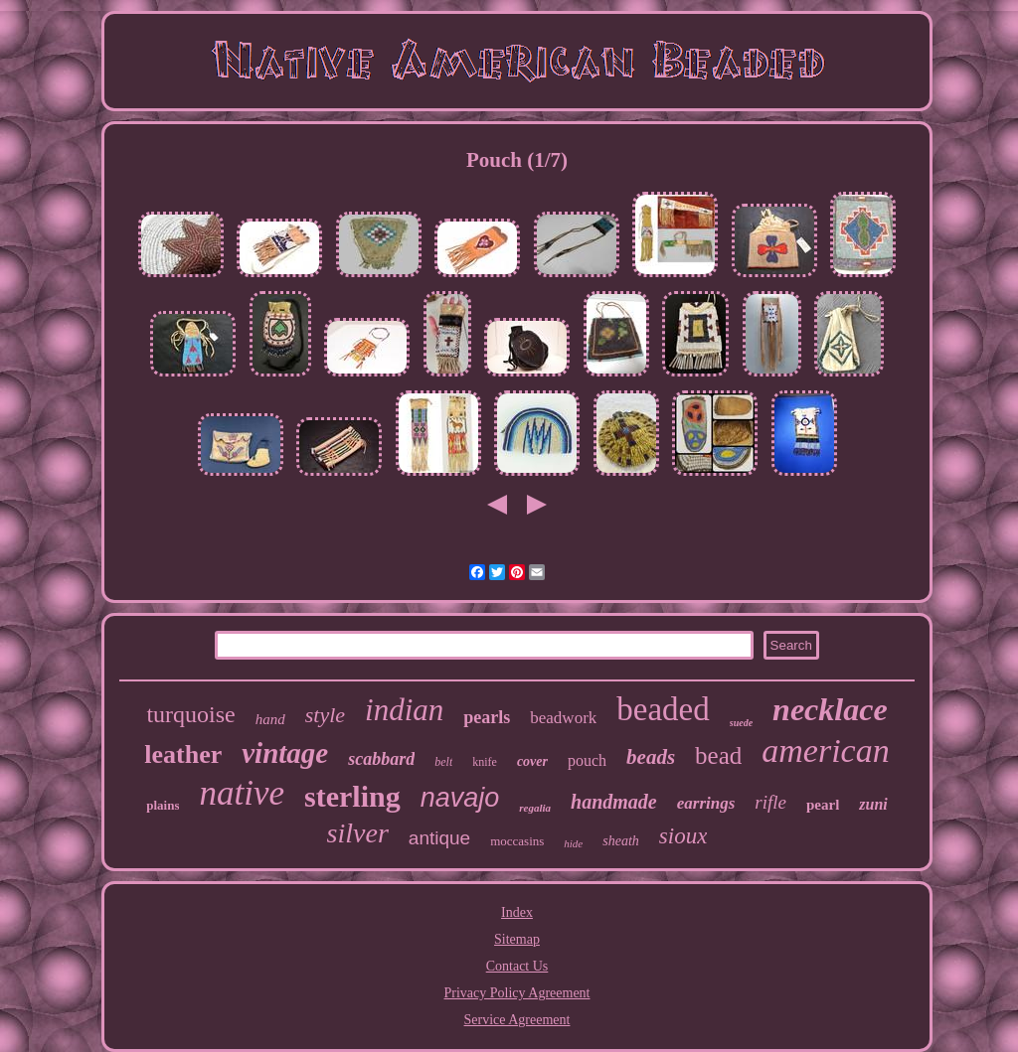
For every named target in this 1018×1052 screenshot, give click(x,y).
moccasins (517, 840)
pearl (822, 805)
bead (718, 755)
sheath (620, 840)
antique (439, 837)
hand (270, 719)
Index (517, 912)
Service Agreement (517, 1019)
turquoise (190, 714)
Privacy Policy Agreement (517, 992)
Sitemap (517, 939)
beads (650, 757)
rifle (770, 802)
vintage (285, 753)
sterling (352, 796)
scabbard (381, 759)
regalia (535, 808)
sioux (683, 836)
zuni (873, 804)
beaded (662, 709)
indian (404, 709)
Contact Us (517, 966)
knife (484, 762)
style (325, 714)
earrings (706, 803)
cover (532, 761)
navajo (460, 798)
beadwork (563, 717)
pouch (587, 760)
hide (573, 843)
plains (162, 805)
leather (183, 754)
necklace (830, 709)
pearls (486, 717)
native (241, 793)
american (825, 750)
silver (358, 833)
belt (443, 762)
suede (741, 722)
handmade (614, 802)
